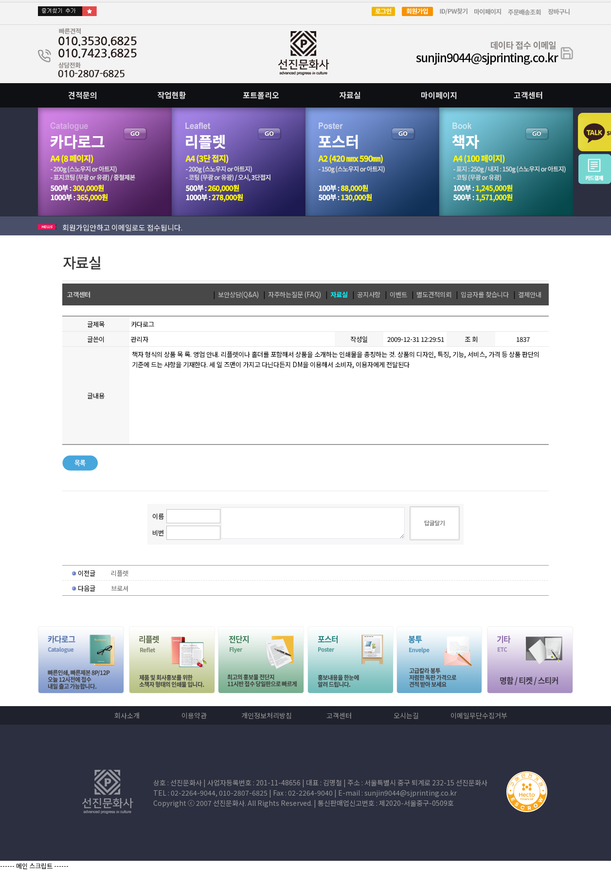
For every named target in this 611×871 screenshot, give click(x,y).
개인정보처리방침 (266, 715)
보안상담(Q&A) (238, 294)
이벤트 (398, 294)
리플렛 (119, 573)
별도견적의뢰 (433, 294)
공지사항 (368, 294)
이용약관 (194, 715)
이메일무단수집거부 (478, 715)
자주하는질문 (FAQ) (294, 294)
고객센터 (528, 95)
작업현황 (171, 95)
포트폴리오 (261, 95)
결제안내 (529, 294)
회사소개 (127, 715)
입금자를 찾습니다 (485, 294)
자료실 (350, 95)
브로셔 (119, 588)
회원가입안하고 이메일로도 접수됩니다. (122, 227)
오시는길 (406, 715)
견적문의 (82, 95)
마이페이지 (439, 95)
